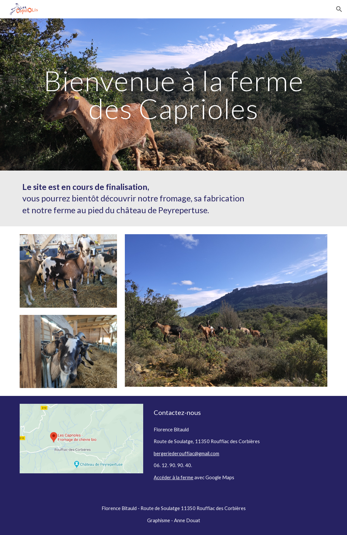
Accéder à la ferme (173, 477)
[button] (339, 9)
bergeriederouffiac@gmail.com (186, 453)
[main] (173, 94)
